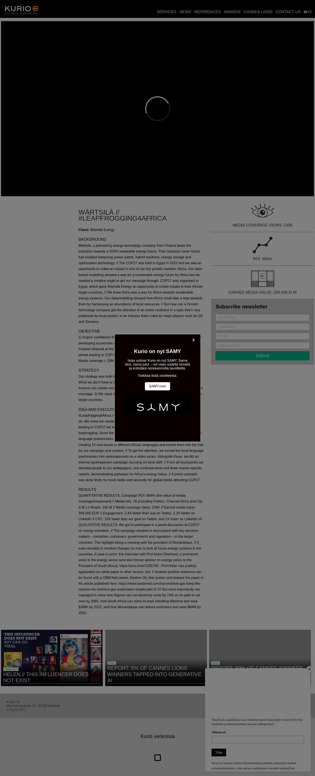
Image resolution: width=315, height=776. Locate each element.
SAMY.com (157, 386)
